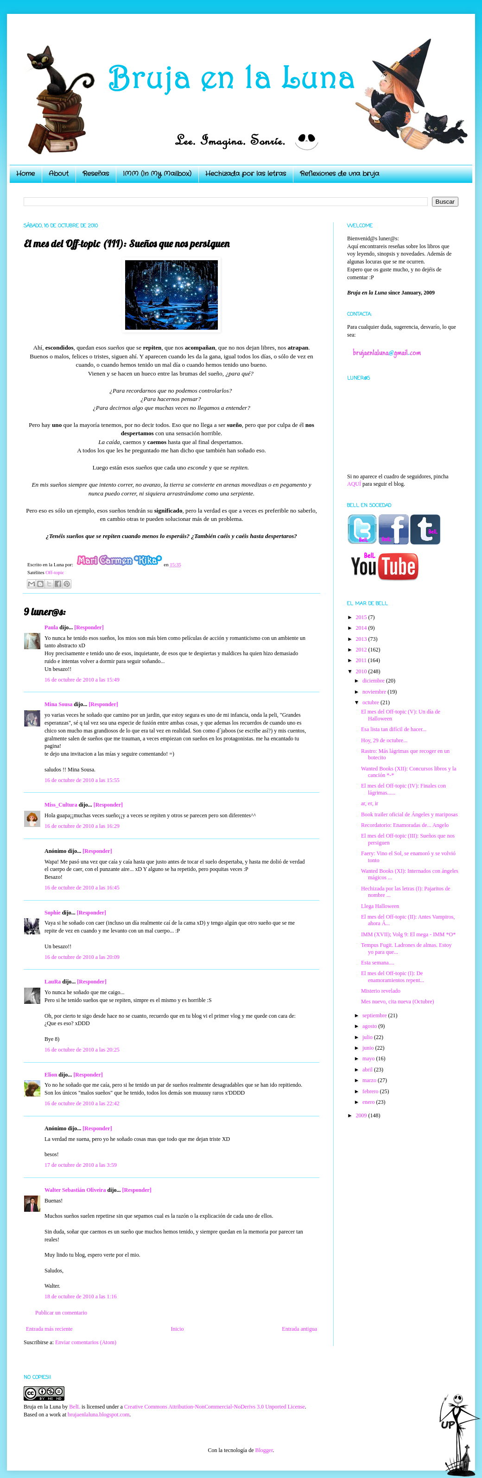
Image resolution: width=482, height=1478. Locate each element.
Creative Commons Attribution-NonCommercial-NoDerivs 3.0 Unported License (214, 1406)
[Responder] (88, 627)
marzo (370, 1080)
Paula (51, 627)
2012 (362, 649)
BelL (74, 1406)
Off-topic (54, 572)
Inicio (177, 1329)
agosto (370, 1026)
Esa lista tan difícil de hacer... (393, 729)
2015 (362, 617)
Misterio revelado (380, 991)
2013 (362, 639)
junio (368, 1048)
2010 (362, 671)
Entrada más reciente (49, 1329)
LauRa (52, 981)
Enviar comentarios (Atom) (85, 1342)
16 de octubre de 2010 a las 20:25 (82, 1049)
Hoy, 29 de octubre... (384, 740)
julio (368, 1037)
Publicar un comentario (61, 1312)
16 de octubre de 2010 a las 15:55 (82, 780)
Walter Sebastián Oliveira (75, 1190)
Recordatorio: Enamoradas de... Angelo (405, 825)
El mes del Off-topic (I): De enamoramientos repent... (392, 976)
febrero (371, 1091)
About (59, 173)
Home (25, 173)
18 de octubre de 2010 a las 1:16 (80, 1296)
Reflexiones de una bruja (339, 173)
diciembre (374, 680)
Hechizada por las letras (245, 173)
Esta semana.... (377, 962)
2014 (362, 628)
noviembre (374, 692)
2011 (362, 660)
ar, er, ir (369, 803)
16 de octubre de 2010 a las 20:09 (82, 957)
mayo (369, 1058)
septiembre (375, 1015)
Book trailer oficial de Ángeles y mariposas (409, 814)
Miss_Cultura (60, 805)
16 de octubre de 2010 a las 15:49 (82, 679)
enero (369, 1102)
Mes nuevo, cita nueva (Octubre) (397, 1001)
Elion (50, 1074)
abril (368, 1069)
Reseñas (95, 173)
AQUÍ (354, 484)
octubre (371, 702)
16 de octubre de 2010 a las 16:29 (82, 826)
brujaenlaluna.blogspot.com (98, 1414)
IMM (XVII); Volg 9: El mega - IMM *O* (408, 934)
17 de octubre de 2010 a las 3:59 (80, 1165)
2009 (362, 1115)
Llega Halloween (380, 906)
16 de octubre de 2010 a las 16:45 (82, 887)
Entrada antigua (299, 1329)
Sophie (52, 912)
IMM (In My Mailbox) (157, 173)
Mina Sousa (58, 704)
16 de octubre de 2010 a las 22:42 (82, 1103)
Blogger (264, 1450)
